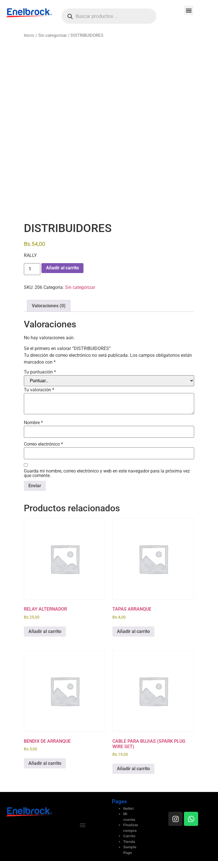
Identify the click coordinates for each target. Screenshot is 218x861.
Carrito (129, 836)
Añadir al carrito (62, 267)
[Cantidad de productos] (32, 269)
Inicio (29, 35)
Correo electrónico (43, 444)
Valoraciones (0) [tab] (49, 305)
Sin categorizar (52, 35)
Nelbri (128, 808)
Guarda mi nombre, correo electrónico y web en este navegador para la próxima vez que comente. (107, 473)
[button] (188, 10)
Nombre (33, 422)
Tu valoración (39, 390)
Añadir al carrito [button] (44, 631)
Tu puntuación (40, 372)
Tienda (129, 841)
